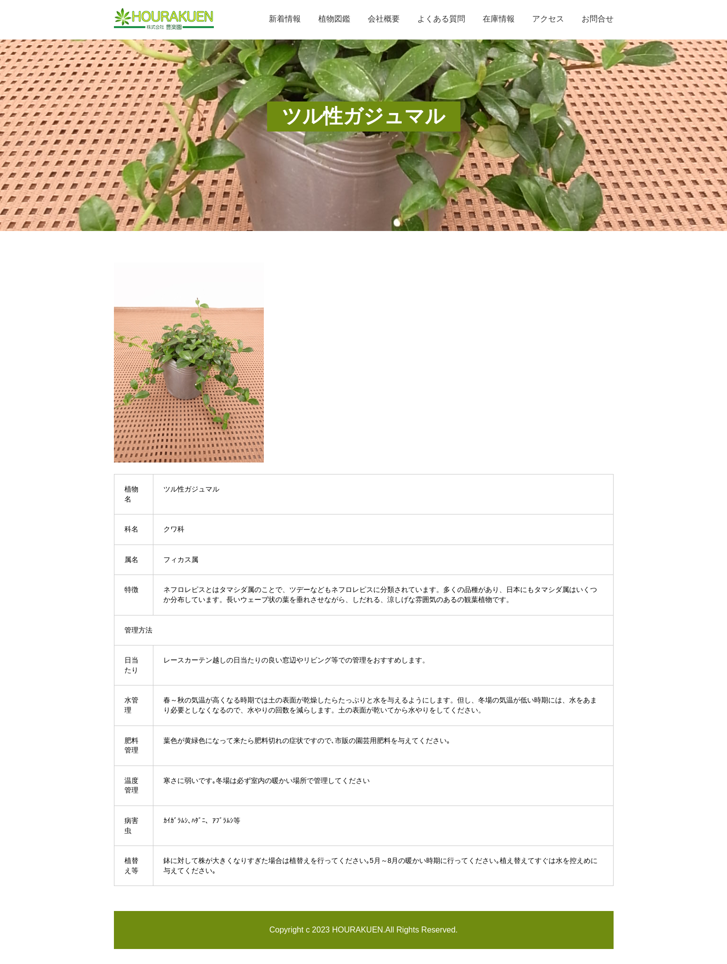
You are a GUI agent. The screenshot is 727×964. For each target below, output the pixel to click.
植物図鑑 (334, 18)
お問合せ (598, 18)
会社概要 (384, 18)
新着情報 (285, 18)
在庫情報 (499, 18)
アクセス (548, 18)
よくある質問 (441, 18)
